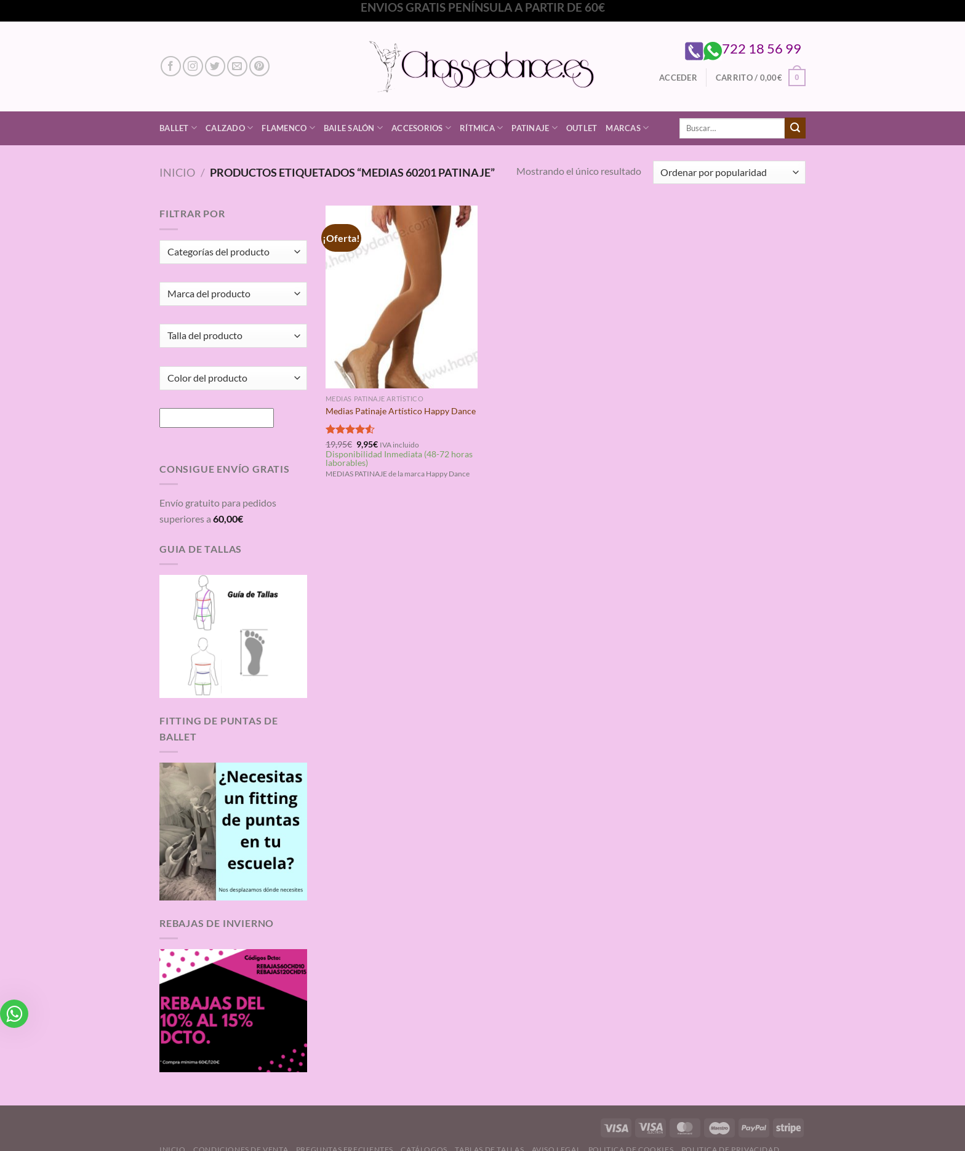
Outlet (582, 128)
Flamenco (288, 128)
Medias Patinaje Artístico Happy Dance (401, 411)
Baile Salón (353, 128)
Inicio (177, 172)
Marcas (627, 128)
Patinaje (534, 128)
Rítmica (481, 128)
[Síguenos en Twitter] (215, 66)
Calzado (229, 128)
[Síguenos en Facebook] (171, 66)
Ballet (178, 128)
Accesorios (421, 128)
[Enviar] (795, 128)
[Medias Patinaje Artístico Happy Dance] (402, 297)
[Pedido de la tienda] (729, 173)
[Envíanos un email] (237, 66)
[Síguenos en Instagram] (193, 66)
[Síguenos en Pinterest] (259, 66)
